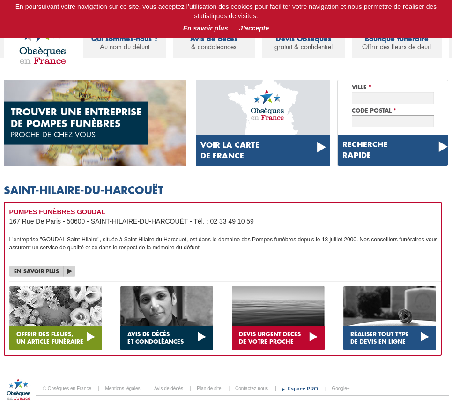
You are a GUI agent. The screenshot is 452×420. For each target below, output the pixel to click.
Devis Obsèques (303, 43)
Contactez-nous (251, 388)
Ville (361, 87)
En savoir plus (205, 28)
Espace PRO (303, 388)
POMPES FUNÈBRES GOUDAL (57, 212)
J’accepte (254, 28)
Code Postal (374, 110)
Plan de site (209, 388)
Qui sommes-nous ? (124, 43)
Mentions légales (122, 388)
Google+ (341, 388)
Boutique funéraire (396, 43)
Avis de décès (214, 43)
